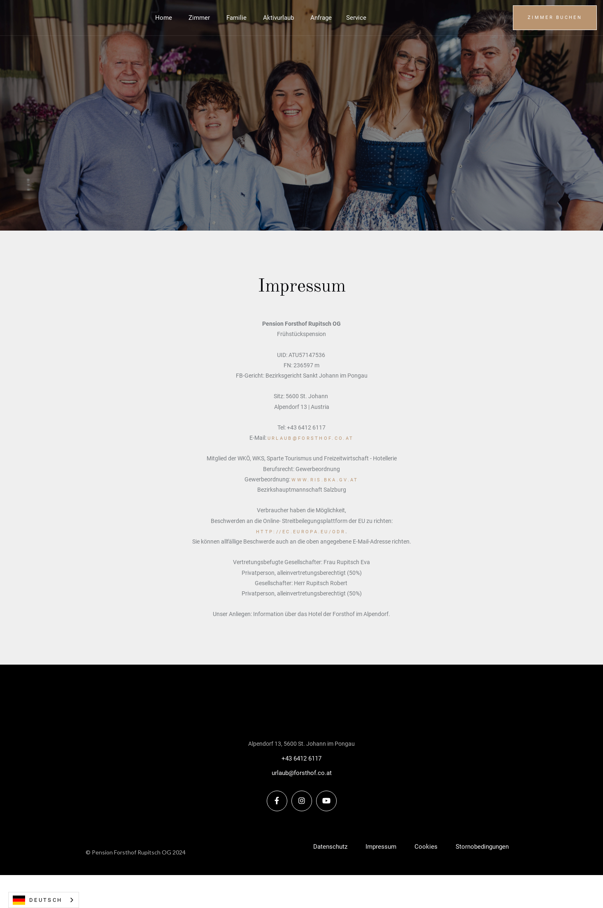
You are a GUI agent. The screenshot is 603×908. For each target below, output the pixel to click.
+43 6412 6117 (301, 758)
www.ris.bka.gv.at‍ (324, 480)
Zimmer (199, 17)
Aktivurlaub (278, 17)
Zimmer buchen (555, 17)
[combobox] (43, 900)
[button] (356, 18)
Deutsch (37, 900)
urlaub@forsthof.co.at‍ (311, 438)
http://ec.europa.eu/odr (300, 532)
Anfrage (321, 17)
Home (163, 17)
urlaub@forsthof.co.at (302, 773)
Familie (236, 17)
